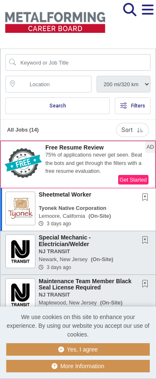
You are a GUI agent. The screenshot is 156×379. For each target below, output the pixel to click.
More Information (78, 366)
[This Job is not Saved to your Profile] (146, 198)
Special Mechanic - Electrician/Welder (65, 240)
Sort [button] (132, 130)
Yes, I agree (78, 349)
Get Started (133, 180)
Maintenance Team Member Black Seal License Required (85, 284)
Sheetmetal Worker (65, 194)
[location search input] (54, 84)
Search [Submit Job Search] (58, 106)
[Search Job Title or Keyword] (84, 62)
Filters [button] (132, 106)
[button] (147, 16)
